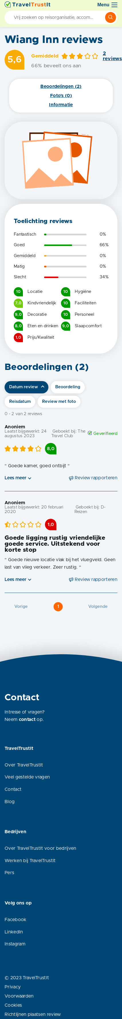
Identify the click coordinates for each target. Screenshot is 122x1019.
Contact (13, 789)
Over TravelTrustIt (24, 765)
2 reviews (112, 56)
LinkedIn (14, 932)
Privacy (13, 987)
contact (27, 719)
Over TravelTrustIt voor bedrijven (40, 848)
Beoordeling (67, 387)
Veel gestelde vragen (27, 777)
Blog (10, 801)
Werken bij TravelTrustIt (30, 860)
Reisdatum (20, 401)
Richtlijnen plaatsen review (33, 1014)
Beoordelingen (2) (60, 86)
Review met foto (59, 401)
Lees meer (15, 478)
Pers (9, 872)
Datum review (23, 387)
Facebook (16, 919)
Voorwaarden (19, 996)
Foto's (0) (61, 95)
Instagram (15, 944)
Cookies (13, 1005)
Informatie (61, 105)
